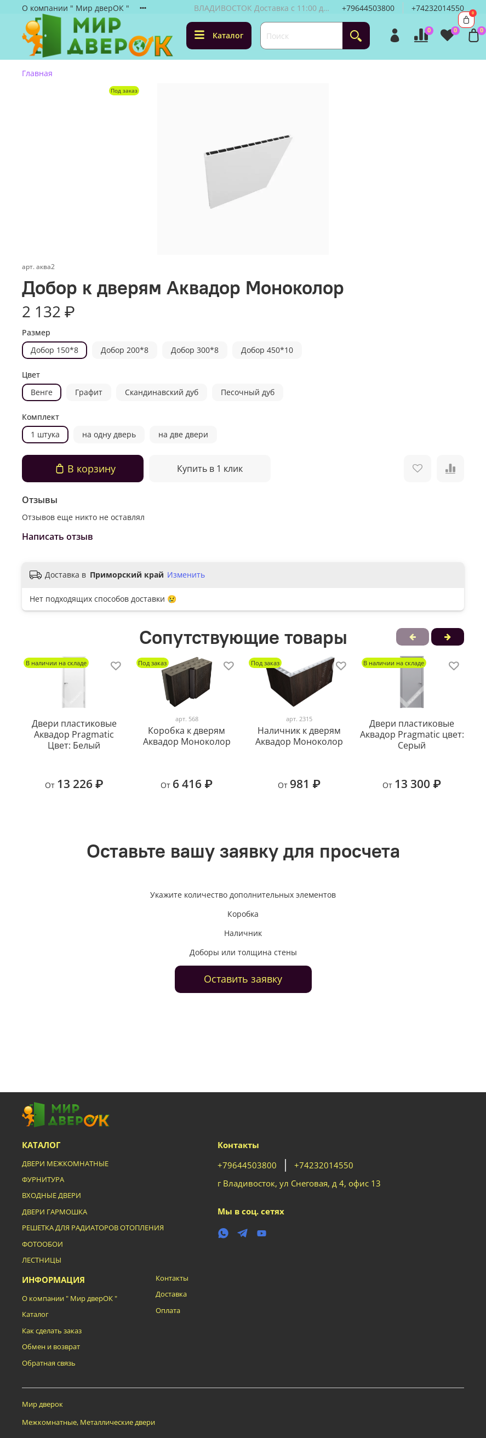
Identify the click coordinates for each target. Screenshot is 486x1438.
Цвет (31, 375)
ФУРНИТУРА (43, 1179)
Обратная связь (49, 1363)
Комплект (40, 417)
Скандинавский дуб (161, 392)
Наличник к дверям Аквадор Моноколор (299, 736)
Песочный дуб (248, 392)
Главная (37, 73)
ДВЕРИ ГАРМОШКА (54, 1212)
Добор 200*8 (124, 350)
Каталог (219, 35)
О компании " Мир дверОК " (75, 8)
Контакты (172, 1278)
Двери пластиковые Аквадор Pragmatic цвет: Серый (412, 734)
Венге (42, 392)
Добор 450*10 (267, 350)
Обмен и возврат (51, 1346)
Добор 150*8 (54, 350)
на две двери (183, 434)
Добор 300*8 (195, 350)
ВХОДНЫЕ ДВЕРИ (51, 1195)
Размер (36, 333)
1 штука (45, 434)
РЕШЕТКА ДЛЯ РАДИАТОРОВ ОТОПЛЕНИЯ (93, 1227)
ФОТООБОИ (42, 1244)
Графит (88, 392)
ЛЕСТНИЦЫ (41, 1260)
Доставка (171, 1294)
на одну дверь (109, 434)
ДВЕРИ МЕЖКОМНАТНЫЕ (65, 1163)
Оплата (168, 1310)
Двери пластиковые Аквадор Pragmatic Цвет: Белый (74, 734)
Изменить (186, 575)
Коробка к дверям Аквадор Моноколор (187, 736)
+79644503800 (368, 8)
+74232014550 (437, 8)
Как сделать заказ (52, 1331)
